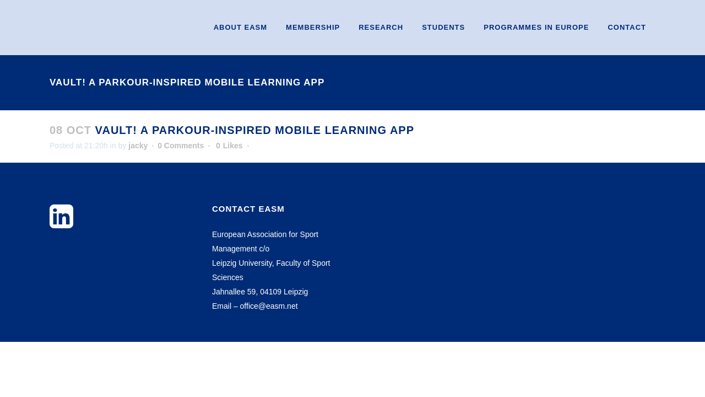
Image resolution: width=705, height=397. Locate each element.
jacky (138, 145)
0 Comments (181, 145)
